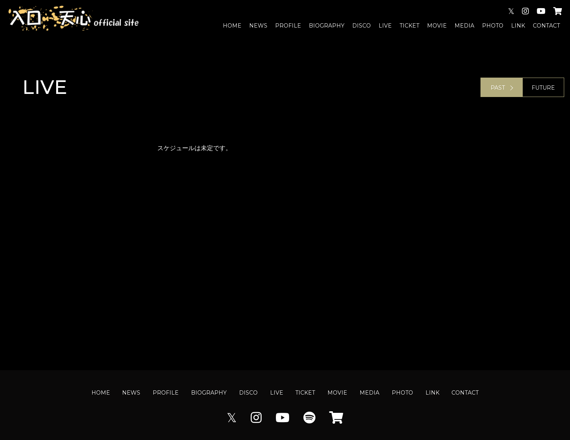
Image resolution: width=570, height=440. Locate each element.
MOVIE (437, 25)
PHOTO (492, 25)
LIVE (385, 25)
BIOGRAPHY (326, 25)
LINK (518, 25)
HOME (232, 25)
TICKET (409, 25)
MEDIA (464, 25)
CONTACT (546, 25)
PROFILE (288, 25)
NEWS (258, 25)
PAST (498, 87)
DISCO (361, 25)
